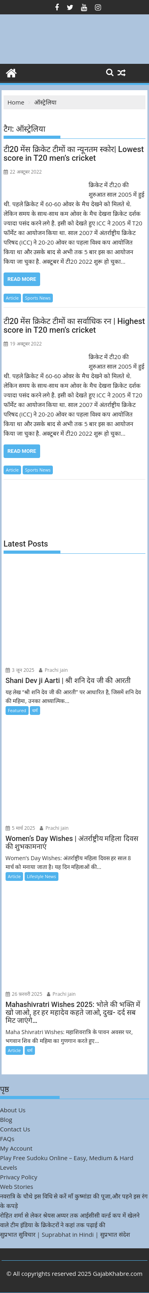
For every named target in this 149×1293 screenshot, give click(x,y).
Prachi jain (53, 670)
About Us (12, 1110)
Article (12, 298)
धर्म (35, 710)
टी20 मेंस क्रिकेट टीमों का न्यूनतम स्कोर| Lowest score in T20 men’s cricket (74, 153)
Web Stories (16, 1186)
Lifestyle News (41, 876)
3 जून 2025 (20, 670)
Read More (22, 279)
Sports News (37, 298)
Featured (17, 710)
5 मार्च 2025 (20, 828)
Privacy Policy (18, 1177)
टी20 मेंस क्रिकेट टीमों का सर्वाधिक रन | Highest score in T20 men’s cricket (74, 325)
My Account (16, 1148)
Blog (6, 1119)
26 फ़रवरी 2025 (24, 994)
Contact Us (15, 1129)
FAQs (7, 1139)
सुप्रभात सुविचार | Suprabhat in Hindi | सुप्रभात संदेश (65, 1234)
